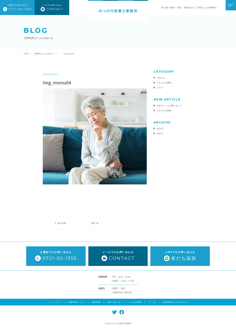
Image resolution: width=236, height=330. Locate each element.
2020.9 (160, 128)
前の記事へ (62, 222)
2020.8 (160, 133)
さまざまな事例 (164, 82)
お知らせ (161, 77)
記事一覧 (94, 222)
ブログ (160, 87)
